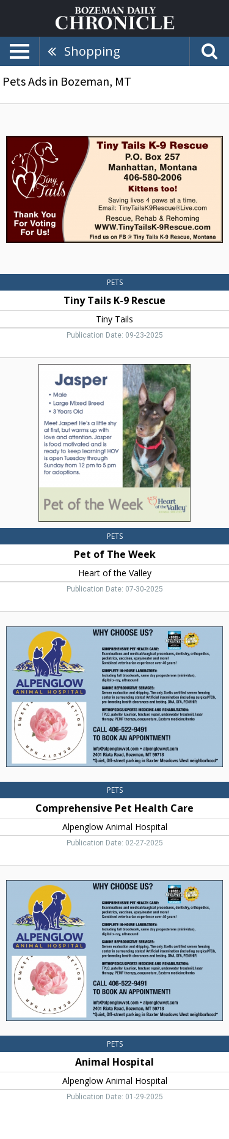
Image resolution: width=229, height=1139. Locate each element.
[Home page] (115, 17)
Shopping (92, 51)
